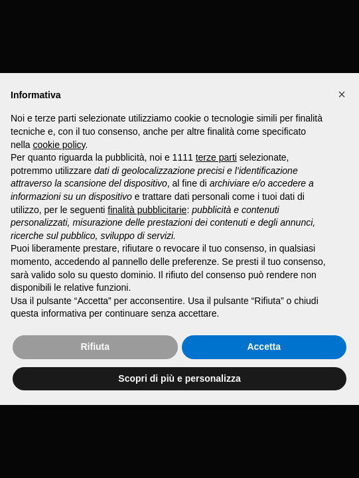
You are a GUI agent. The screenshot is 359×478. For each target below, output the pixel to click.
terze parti (216, 157)
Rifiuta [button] (94, 346)
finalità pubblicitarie (147, 209)
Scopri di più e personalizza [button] (179, 378)
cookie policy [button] (59, 144)
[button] (341, 94)
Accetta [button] (264, 346)
